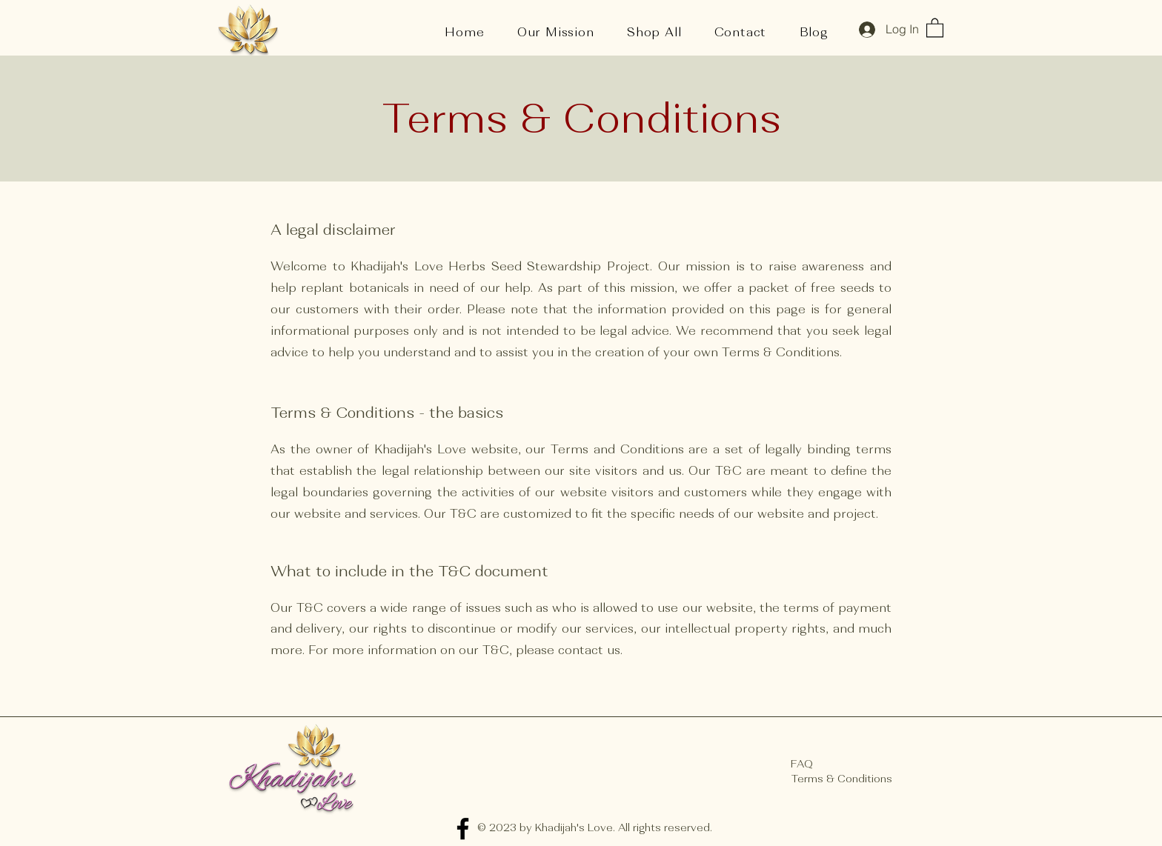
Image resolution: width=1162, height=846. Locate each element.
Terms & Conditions (841, 778)
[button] (934, 27)
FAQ (802, 764)
